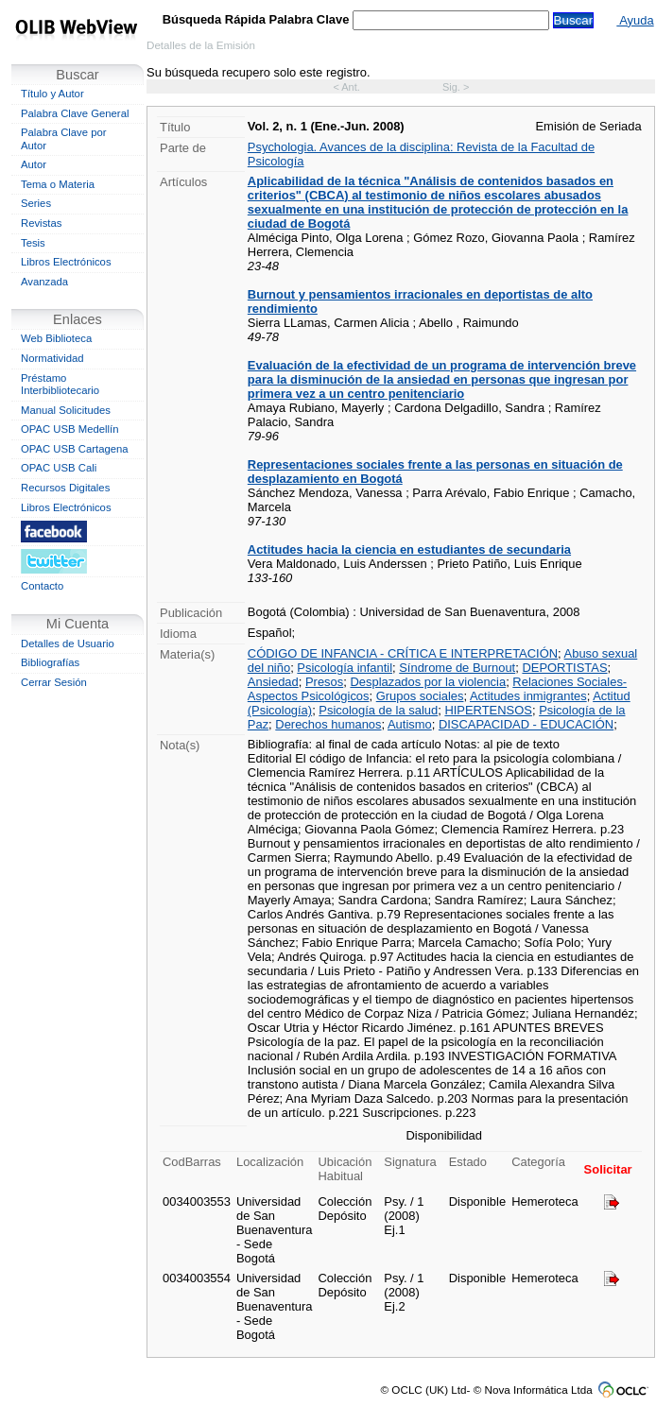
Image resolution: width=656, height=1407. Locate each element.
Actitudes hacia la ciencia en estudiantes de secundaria (409, 549)
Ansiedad (273, 682)
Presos (324, 682)
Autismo (410, 724)
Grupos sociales (420, 696)
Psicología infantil (344, 668)
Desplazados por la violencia (428, 682)
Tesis (33, 243)
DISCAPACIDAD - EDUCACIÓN (526, 724)
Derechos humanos (328, 724)
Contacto (42, 586)
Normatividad (52, 358)
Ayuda (634, 20)
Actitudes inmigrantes (528, 696)
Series (36, 203)
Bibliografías (50, 662)
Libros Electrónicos (66, 261)
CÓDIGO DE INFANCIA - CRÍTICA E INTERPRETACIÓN (403, 653)
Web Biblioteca (56, 338)
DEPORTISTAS (564, 668)
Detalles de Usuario (67, 643)
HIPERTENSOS (488, 710)
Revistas (41, 223)
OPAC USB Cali (58, 467)
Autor (33, 164)
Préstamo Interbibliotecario (60, 384)
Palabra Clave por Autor (64, 139)
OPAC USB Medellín (70, 429)
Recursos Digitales (65, 487)
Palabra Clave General (75, 113)
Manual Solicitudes (66, 410)
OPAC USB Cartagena (75, 449)
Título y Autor (52, 93)
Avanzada (44, 281)
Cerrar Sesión (54, 682)
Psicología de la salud (378, 710)
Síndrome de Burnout (457, 668)
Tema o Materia (58, 184)
